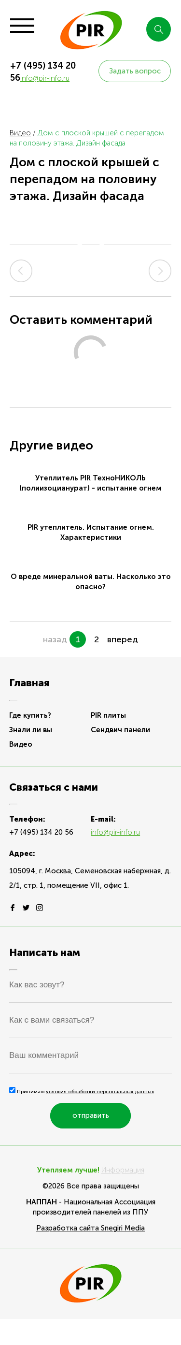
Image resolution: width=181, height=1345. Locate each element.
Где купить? (30, 715)
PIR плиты (108, 715)
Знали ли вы (30, 729)
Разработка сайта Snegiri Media (90, 1228)
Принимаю (81, 1091)
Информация (122, 1170)
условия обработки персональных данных (100, 1091)
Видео (20, 133)
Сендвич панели (120, 729)
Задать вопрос (135, 71)
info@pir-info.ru (45, 78)
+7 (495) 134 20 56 (41, 832)
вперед (122, 639)
